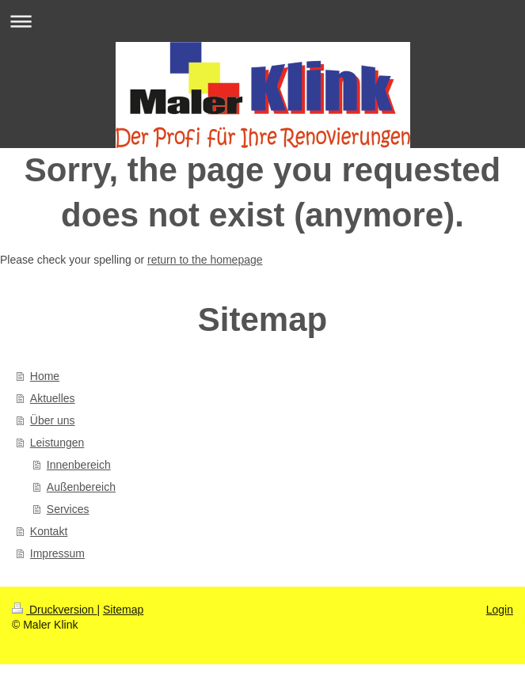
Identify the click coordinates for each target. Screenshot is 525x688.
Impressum (57, 553)
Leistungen (57, 442)
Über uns (52, 420)
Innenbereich (79, 464)
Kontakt (48, 531)
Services (68, 509)
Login (499, 609)
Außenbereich (81, 487)
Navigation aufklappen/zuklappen (262, 21)
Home (44, 376)
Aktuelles (52, 398)
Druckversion (54, 609)
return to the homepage (205, 259)
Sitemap (123, 609)
